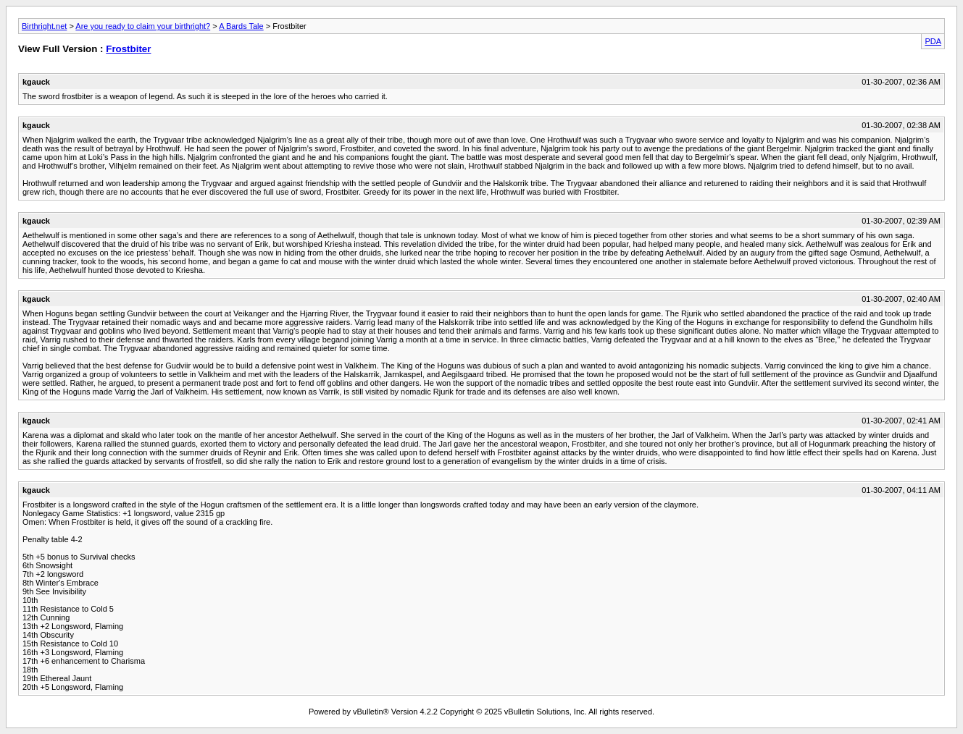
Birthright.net (44, 26)
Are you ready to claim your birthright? (142, 26)
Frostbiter (128, 48)
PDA (933, 41)
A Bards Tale (241, 26)
